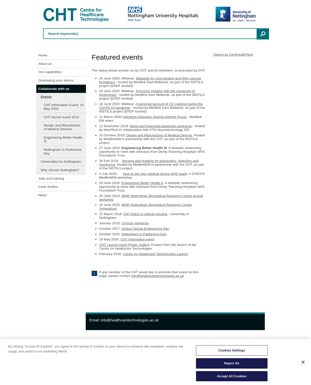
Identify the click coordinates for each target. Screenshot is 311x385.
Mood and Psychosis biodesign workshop (161, 126)
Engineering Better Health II (142, 183)
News (42, 195)
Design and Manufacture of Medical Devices (62, 127)
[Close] (303, 363)
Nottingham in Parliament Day (63, 151)
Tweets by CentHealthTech (233, 54)
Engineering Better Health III (63, 139)
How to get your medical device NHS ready (155, 174)
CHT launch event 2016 (61, 117)
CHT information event (137, 239)
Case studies (48, 187)
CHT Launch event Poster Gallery (124, 245)
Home (42, 55)
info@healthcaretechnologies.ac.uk (157, 276)
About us (45, 64)
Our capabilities (50, 72)
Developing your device (55, 80)
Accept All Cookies (232, 377)
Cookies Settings (231, 351)
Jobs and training (51, 178)
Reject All (231, 364)
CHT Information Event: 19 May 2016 (64, 107)
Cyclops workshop (135, 223)
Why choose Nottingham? (60, 170)
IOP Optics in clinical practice (145, 214)
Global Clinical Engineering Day (145, 229)
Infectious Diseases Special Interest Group (154, 117)
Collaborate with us (53, 89)
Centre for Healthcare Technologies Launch (155, 254)
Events (46, 97)
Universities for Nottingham (61, 161)
